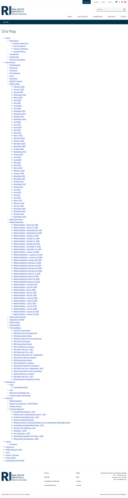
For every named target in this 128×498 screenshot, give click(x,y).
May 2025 (17, 103)
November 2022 (20, 146)
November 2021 (19, 179)
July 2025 (17, 108)
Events (123, 16)
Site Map (5, 22)
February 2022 (19, 170)
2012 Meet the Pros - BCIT (23, 376)
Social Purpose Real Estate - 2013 (26, 417)
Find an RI (87, 2)
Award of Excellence (17, 59)
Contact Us (10, 447)
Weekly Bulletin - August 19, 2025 (26, 314)
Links (8, 452)
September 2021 (20, 184)
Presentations (15, 325)
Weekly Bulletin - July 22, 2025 (25, 309)
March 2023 (18, 135)
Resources (14, 68)
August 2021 (18, 187)
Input (12, 76)
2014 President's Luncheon (24, 347)
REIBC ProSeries (16, 81)
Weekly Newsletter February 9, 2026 (27, 265)
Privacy (46, 473)
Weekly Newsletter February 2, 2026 (27, 263)
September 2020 (20, 216)
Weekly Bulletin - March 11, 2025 (26, 227)
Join (11, 390)
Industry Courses (12, 455)
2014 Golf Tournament (22, 341)
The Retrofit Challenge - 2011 (25, 428)
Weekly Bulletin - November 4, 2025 (27, 246)
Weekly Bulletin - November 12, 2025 (27, 249)
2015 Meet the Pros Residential (25, 333)
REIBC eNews (15, 84)
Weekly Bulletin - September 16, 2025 (28, 233)
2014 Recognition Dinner (23, 344)
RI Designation (15, 65)
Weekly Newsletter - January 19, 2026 (28, 257)
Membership (97, 16)
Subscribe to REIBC (17, 319)
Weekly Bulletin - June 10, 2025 (26, 298)
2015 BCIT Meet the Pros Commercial (28, 338)
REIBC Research (16, 401)
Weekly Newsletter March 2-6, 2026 (27, 273)
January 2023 (19, 141)
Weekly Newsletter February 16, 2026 (28, 268)
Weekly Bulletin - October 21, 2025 (27, 241)
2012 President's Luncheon (24, 374)
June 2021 (17, 192)
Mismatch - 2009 (20, 430)
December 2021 (19, 176)
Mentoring (13, 78)
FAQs (11, 384)
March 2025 (18, 97)
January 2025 (19, 89)
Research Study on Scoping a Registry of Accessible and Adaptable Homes (42, 422)
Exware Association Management (116, 494)
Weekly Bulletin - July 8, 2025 (25, 303)
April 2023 (17, 133)
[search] (111, 9)
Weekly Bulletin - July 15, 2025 (25, 306)
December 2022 (19, 143)
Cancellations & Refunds (15, 460)
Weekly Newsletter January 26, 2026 (27, 260)
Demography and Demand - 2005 (26, 439)
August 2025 (18, 92)
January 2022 (19, 173)
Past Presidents (20, 46)
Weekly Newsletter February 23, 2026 (28, 271)
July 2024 (17, 122)
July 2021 (17, 189)
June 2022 (18, 160)
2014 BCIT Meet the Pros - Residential (28, 355)
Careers (96, 2)
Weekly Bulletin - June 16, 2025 (25, 300)
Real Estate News (16, 219)
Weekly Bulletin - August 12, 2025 (26, 311)
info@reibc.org (122, 479)
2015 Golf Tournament (22, 330)
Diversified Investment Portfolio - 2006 (28, 436)
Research (112, 16)
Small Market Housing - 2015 (24, 412)
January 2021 (19, 206)
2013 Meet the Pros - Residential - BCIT (29, 368)
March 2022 (18, 168)
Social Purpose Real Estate (24, 420)
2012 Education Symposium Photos (27, 379)
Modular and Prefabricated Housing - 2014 (30, 414)
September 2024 (20, 119)
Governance (14, 40)
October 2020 (19, 214)
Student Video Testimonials (20, 395)
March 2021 (18, 200)
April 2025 (17, 100)
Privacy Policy (11, 458)
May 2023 (17, 130)
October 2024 (19, 116)
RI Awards (13, 70)
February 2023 (19, 138)
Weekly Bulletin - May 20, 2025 (25, 295)
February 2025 (19, 86)
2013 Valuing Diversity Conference (26, 365)
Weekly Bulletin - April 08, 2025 (25, 284)
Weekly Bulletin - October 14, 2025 (27, 238)
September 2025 (20, 95)
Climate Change (16, 406)
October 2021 (19, 181)
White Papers (15, 322)
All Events (13, 444)
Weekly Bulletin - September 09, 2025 (28, 230)
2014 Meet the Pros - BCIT (24, 349)
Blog (103, 2)
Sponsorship (14, 57)
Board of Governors (21, 43)
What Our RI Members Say (19, 393)
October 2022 (19, 149)
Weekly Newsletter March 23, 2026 (27, 282)
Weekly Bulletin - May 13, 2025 (25, 292)
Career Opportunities (18, 317)
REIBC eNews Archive (14, 449)
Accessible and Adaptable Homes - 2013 (29, 425)
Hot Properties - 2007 (22, 433)
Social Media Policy (21, 387)
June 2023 (18, 127)
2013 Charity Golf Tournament (25, 357)
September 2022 (20, 151)
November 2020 (20, 211)
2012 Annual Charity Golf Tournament (28, 371)
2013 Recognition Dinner (23, 360)
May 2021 (17, 195)
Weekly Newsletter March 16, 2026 (27, 279)
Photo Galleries (15, 328)
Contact (78, 485)
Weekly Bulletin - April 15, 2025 (25, 287)
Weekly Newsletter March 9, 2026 (26, 276)
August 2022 (18, 154)
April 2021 (17, 198)
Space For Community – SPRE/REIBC (24, 403)
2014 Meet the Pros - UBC (23, 352)
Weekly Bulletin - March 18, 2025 (26, 225)
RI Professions (15, 73)
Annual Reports (19, 51)
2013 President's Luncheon (24, 363)
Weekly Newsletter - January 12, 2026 (28, 254)
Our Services (83, 16)
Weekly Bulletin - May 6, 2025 (25, 290)
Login (110, 2)
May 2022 (17, 162)
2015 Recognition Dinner (23, 336)
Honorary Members (21, 49)
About (70, 16)
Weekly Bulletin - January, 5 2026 (26, 252)
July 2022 (17, 157)
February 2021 (19, 203)
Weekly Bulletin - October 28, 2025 (27, 244)
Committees (14, 54)
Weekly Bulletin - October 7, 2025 (26, 235)
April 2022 (17, 165)
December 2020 (20, 208)
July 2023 (17, 124)
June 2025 (18, 105)
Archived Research (17, 409)
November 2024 (20, 114)
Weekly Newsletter (17, 222)
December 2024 (20, 111)
